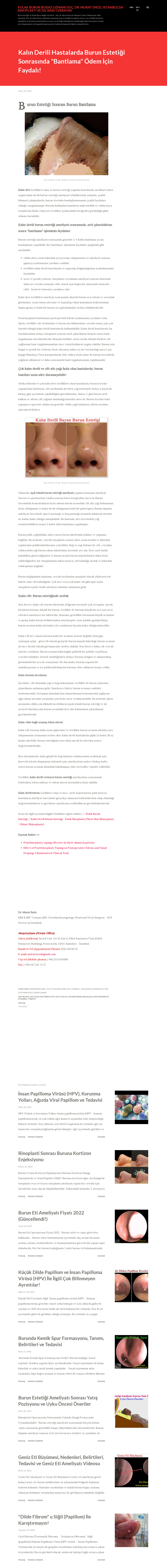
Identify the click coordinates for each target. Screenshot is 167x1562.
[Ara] (131, 7)
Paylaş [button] (21, 1003)
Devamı (101, 1137)
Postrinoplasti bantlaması (32, 992)
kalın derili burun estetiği (94, 989)
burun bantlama (37, 989)
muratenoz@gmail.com (42, 954)
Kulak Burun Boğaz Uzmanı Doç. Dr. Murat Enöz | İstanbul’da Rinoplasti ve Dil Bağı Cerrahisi (70, 8)
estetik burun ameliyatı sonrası (63, 989)
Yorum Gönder (35, 1137)
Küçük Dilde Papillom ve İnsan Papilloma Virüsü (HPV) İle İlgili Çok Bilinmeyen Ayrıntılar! (60, 1278)
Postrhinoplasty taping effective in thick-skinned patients (59, 842)
